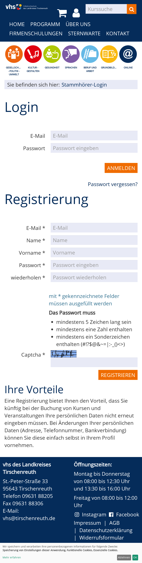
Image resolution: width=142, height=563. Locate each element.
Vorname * (32, 252)
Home (17, 24)
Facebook (124, 514)
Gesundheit (52, 67)
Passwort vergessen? (113, 184)
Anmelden (121, 167)
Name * (35, 240)
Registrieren (118, 374)
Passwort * (32, 265)
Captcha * (33, 354)
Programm (45, 24)
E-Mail (37, 135)
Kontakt (117, 33)
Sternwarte (84, 33)
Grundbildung (110, 67)
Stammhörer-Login (84, 84)
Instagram (92, 514)
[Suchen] (131, 9)
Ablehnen (124, 557)
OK (135, 557)
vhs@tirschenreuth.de (29, 518)
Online (128, 67)
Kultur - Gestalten (33, 69)
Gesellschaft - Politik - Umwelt (14, 71)
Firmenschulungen (35, 33)
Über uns (78, 24)
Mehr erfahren (12, 557)
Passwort (34, 148)
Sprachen (71, 67)
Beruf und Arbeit (90, 69)
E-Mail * (35, 227)
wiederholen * (28, 277)
